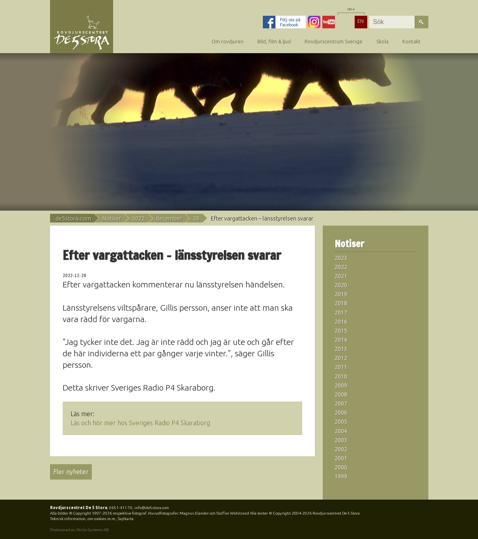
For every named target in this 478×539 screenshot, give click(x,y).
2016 (341, 322)
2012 (341, 358)
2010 (341, 376)
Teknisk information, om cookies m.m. (83, 519)
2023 (341, 258)
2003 (341, 440)
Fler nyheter (71, 471)
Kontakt (411, 41)
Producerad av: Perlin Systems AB (79, 530)
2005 (341, 422)
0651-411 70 (120, 508)
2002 (341, 449)
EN (360, 21)
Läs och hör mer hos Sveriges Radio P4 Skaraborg (140, 422)
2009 (341, 385)
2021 (341, 276)
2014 (341, 340)
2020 (341, 285)
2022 (138, 218)
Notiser (111, 218)
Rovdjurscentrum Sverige (334, 41)
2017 (341, 312)
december (169, 218)
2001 (341, 458)
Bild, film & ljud (274, 41)
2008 (341, 394)
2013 (341, 349)
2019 (341, 294)
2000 (341, 467)
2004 (341, 431)
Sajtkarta (126, 519)
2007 (341, 403)
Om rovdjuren (228, 41)
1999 (341, 476)
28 (196, 218)
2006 (341, 412)
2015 (341, 331)
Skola (382, 41)
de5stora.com (73, 218)
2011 (341, 367)
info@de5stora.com (151, 508)
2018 (341, 303)
